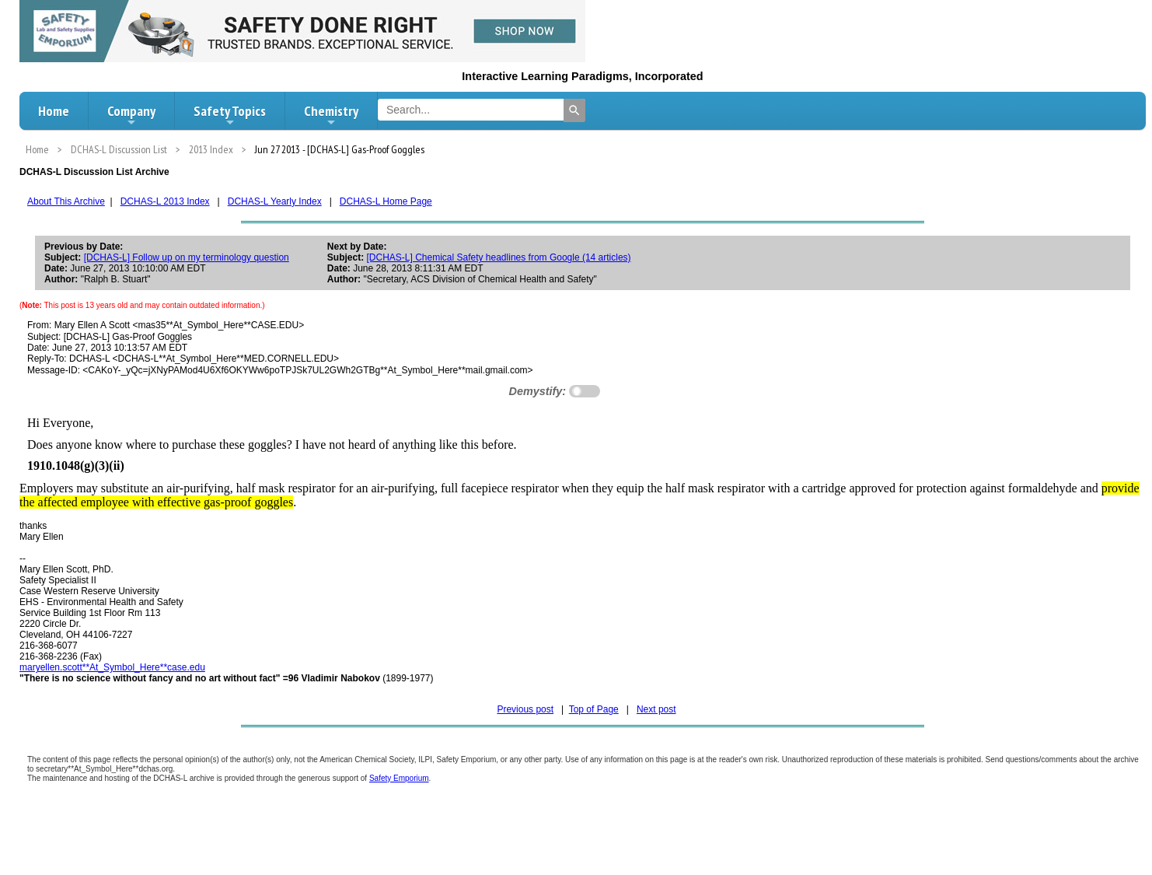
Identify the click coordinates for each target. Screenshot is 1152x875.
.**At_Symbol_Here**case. (112, 667)
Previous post (525, 709)
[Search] (574, 110)
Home (53, 111)
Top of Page (594, 709)
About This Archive (66, 201)
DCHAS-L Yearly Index (275, 201)
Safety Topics (230, 115)
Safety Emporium (399, 778)
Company (131, 115)
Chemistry (331, 115)
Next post (656, 709)
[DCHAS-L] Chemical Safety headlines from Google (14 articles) (498, 257)
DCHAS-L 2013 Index (165, 201)
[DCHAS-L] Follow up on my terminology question (186, 257)
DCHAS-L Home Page (386, 201)
